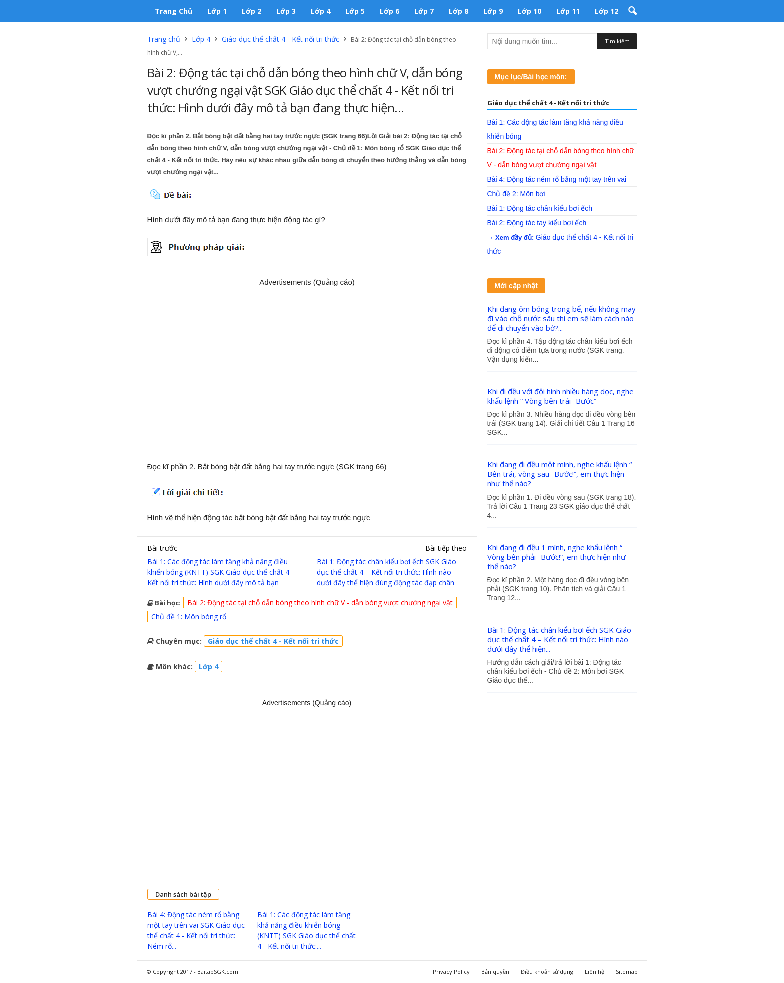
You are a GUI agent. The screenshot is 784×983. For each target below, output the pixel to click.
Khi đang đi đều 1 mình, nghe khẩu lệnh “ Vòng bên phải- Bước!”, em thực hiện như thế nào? (557, 556)
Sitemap (627, 971)
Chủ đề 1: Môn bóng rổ (189, 616)
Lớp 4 (320, 11)
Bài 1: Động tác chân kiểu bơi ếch (540, 208)
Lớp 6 (390, 11)
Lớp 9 (493, 11)
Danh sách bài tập (184, 894)
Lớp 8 (458, 11)
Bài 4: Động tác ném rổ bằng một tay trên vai (557, 179)
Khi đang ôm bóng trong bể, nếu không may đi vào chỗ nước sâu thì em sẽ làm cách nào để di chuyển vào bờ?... (562, 318)
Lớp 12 (606, 11)
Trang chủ (173, 11)
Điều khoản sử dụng (547, 971)
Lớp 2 (252, 11)
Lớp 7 (424, 11)
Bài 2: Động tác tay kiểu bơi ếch (537, 223)
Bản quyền (496, 971)
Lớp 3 (286, 11)
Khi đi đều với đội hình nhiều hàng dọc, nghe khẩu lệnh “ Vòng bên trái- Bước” (561, 396)
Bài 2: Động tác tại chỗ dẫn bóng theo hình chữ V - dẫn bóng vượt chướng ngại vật (320, 602)
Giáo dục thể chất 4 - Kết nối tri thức (281, 39)
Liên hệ (594, 971)
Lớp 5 (355, 11)
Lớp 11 (568, 11)
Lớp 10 (530, 11)
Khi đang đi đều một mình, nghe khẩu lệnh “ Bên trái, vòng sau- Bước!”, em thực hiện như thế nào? (560, 473)
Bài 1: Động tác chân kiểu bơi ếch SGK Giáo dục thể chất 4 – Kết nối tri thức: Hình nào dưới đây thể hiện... (560, 639)
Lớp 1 (217, 11)
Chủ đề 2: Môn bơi (517, 194)
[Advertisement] (308, 370)
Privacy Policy (451, 971)
